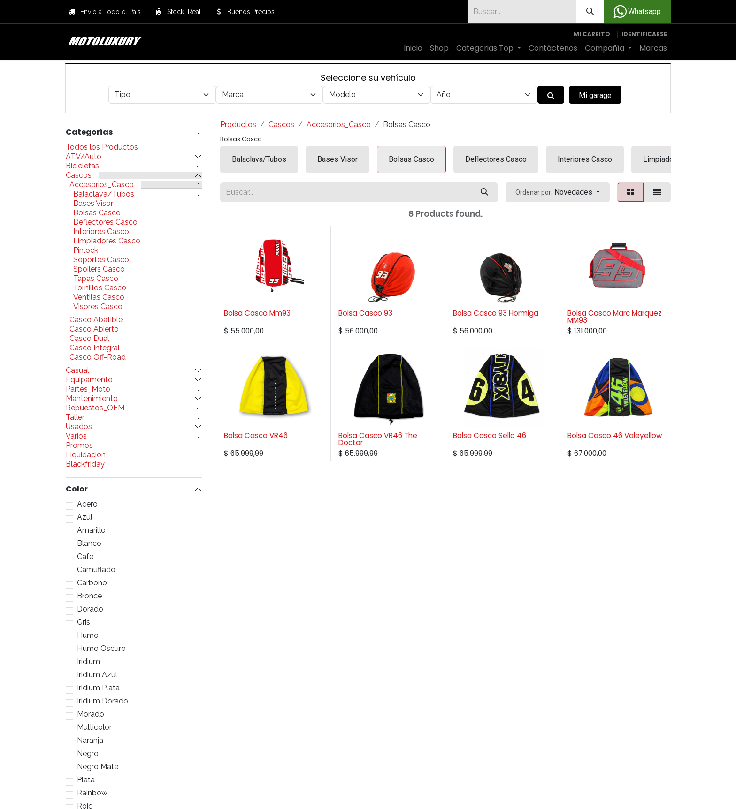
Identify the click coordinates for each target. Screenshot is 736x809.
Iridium (88, 661)
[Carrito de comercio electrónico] (592, 34)
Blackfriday (85, 464)
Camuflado (96, 570)
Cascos (79, 175)
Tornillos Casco (99, 288)
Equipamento (89, 380)
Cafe (85, 556)
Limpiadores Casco (106, 241)
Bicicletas (82, 166)
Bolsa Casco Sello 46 (489, 435)
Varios (76, 436)
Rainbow (92, 793)
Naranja (90, 740)
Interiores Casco (101, 231)
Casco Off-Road (97, 357)
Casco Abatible (96, 320)
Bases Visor (93, 203)
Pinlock (85, 250)
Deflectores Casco (105, 222)
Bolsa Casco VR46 (256, 435)
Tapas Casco (95, 278)
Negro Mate (97, 767)
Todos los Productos (102, 147)
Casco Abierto (94, 329)
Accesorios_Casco (101, 185)
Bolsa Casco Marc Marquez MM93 (614, 316)
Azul (84, 517)
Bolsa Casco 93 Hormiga (495, 313)
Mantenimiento (92, 398)
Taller (75, 417)
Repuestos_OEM (95, 408)
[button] (558, 192)
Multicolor (94, 727)
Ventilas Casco (98, 297)
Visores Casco (98, 306)
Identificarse (644, 34)
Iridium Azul (97, 675)
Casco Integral (94, 348)
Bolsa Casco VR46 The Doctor (377, 439)
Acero (87, 504)
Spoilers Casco (99, 269)
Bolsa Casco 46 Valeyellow (614, 435)
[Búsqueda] (590, 11)
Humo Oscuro (101, 648)
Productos (238, 124)
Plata (86, 780)
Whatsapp (637, 11)
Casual (77, 370)
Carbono (92, 583)
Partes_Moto (88, 389)
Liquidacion (86, 455)
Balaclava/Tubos (103, 194)
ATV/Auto (83, 156)
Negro (88, 753)
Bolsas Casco (97, 213)
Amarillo (91, 530)
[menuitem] (413, 48)
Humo (88, 635)
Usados (79, 427)
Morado (90, 714)
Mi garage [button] (595, 95)
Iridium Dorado (102, 701)
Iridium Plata (98, 688)
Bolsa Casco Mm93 (257, 313)
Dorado (90, 609)
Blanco (89, 543)
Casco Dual (89, 338)
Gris (83, 622)
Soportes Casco (101, 260)
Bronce (89, 596)
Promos (79, 445)
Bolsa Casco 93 (365, 313)
